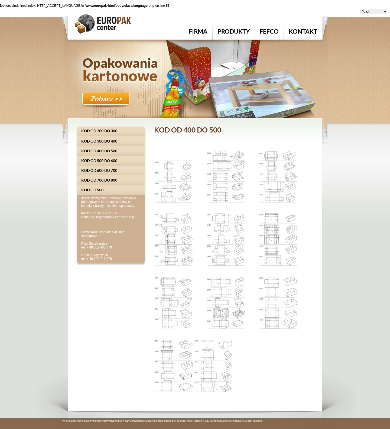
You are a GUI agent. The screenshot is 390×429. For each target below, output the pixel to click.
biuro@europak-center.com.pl (113, 217)
